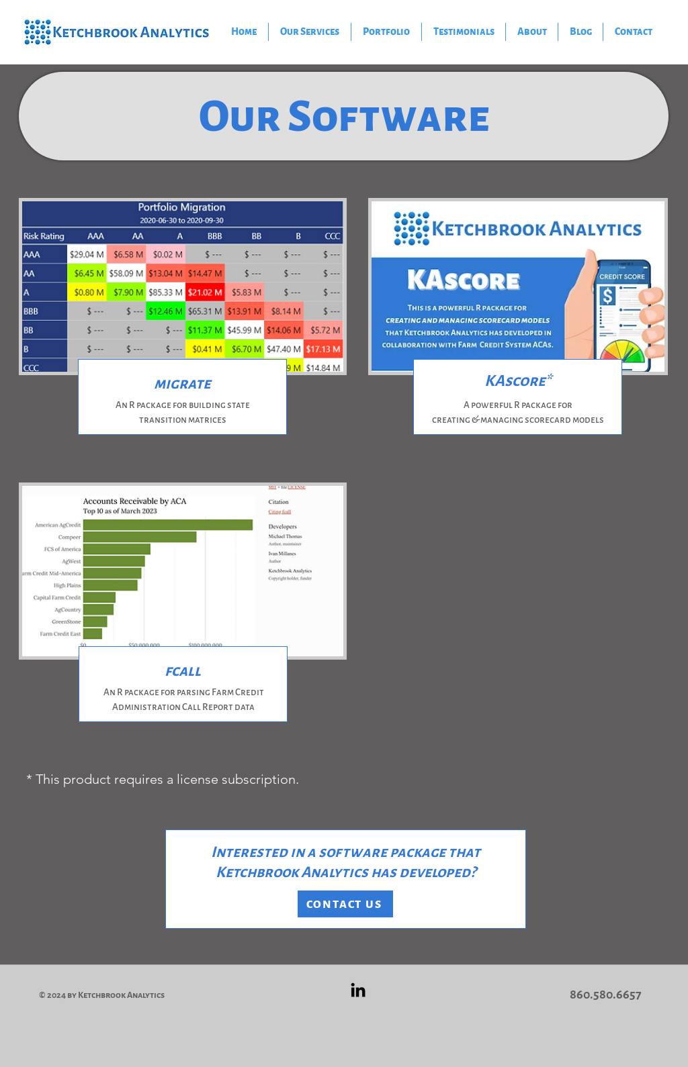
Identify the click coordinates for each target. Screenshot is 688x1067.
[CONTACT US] (345, 904)
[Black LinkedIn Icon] (358, 990)
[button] (386, 32)
